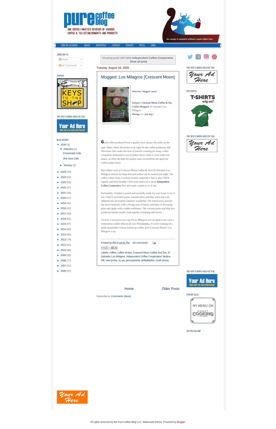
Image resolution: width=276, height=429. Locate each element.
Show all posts (138, 61)
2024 (64, 177)
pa (123, 260)
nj (119, 260)
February (69, 149)
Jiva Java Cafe (71, 158)
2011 (64, 245)
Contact (116, 45)
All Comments (68, 65)
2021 (64, 193)
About (87, 45)
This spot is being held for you (71, 116)
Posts (63, 59)
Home (129, 289)
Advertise (101, 45)
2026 (64, 144)
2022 (64, 187)
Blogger (181, 422)
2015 (64, 224)
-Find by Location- (69, 45)
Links (153, 45)
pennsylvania (133, 260)
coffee (112, 252)
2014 (64, 229)
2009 (64, 255)
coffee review (124, 252)
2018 (64, 208)
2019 (64, 203)
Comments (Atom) (121, 296)
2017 (64, 213)
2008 (64, 260)
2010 (64, 250)
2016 (64, 219)
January (68, 165)
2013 (64, 234)
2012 (64, 239)
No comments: (141, 242)
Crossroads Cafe (72, 153)
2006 (64, 271)
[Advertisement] (138, 276)
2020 (64, 198)
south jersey (162, 260)
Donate (129, 45)
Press (142, 45)
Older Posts (171, 289)
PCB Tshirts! (192, 91)
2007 (64, 265)
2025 (64, 172)
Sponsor (60, 75)
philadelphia (147, 260)
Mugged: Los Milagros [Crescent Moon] (138, 77)
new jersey (111, 260)
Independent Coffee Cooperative (143, 256)
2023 (64, 182)
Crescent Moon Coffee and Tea (149, 252)
